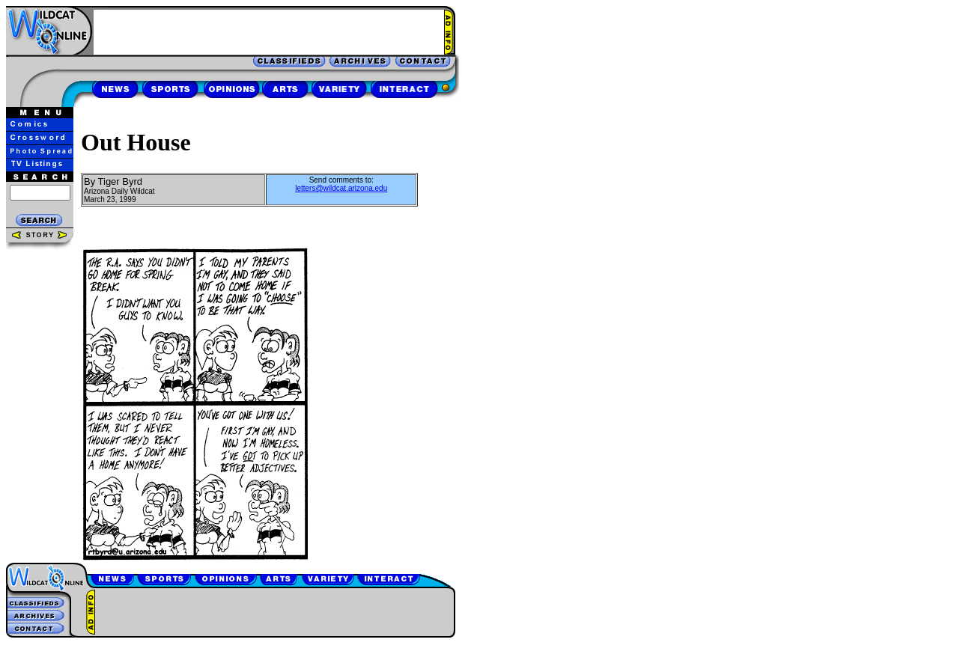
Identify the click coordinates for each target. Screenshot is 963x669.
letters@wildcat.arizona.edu (341, 188)
